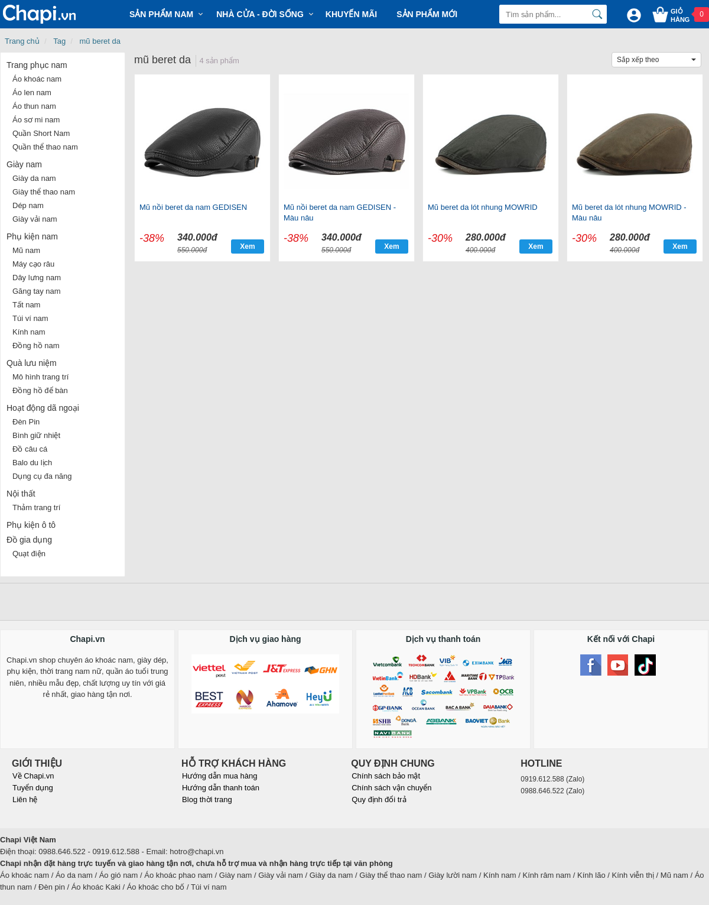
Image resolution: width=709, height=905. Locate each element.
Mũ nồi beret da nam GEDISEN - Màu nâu (340, 212)
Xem (247, 246)
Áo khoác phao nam (178, 875)
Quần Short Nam (41, 133)
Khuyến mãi (351, 14)
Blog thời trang (207, 799)
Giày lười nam (452, 875)
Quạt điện (28, 553)
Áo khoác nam (36, 78)
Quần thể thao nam (45, 146)
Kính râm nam (547, 875)
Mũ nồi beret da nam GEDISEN (193, 207)
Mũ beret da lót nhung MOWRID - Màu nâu (629, 212)
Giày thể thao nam (43, 191)
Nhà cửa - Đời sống (260, 14)
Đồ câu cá (29, 449)
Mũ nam (26, 250)
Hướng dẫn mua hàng (219, 775)
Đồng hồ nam (36, 345)
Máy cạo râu (33, 264)
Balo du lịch (32, 462)
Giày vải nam (34, 219)
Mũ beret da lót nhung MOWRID (483, 207)
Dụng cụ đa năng (42, 476)
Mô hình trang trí (40, 376)
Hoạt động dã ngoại (42, 408)
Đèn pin (51, 887)
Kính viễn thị (633, 875)
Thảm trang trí (36, 507)
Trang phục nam (36, 65)
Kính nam (28, 331)
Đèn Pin (26, 421)
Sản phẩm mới (426, 14)
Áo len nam (31, 92)
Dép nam (28, 205)
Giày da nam (34, 178)
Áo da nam (74, 875)
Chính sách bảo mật (386, 775)
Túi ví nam (30, 318)
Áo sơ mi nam (36, 119)
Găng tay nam (36, 291)
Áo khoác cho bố (156, 887)
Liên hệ (24, 799)
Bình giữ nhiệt (36, 435)
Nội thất (20, 493)
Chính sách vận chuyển (391, 787)
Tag (59, 41)
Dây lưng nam (36, 277)
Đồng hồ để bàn (40, 390)
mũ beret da (100, 41)
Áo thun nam (34, 106)
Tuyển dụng (32, 787)
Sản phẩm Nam (161, 14)
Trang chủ (22, 41)
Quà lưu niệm (31, 363)
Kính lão (591, 875)
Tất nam (26, 304)
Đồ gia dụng (29, 539)
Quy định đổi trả (379, 799)
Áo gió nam (118, 875)
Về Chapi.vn (33, 775)
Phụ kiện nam (32, 236)
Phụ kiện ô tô (31, 525)
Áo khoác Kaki (96, 887)
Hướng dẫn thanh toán (220, 787)
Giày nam (24, 164)
